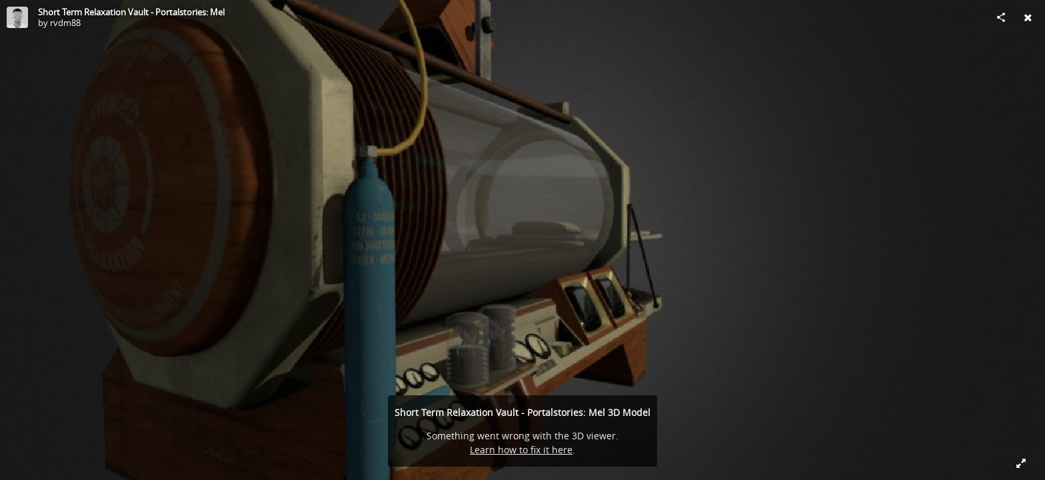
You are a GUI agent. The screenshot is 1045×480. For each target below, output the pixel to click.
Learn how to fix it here (521, 449)
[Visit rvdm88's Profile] (17, 17)
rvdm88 (65, 23)
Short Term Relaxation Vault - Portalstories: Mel (131, 12)
